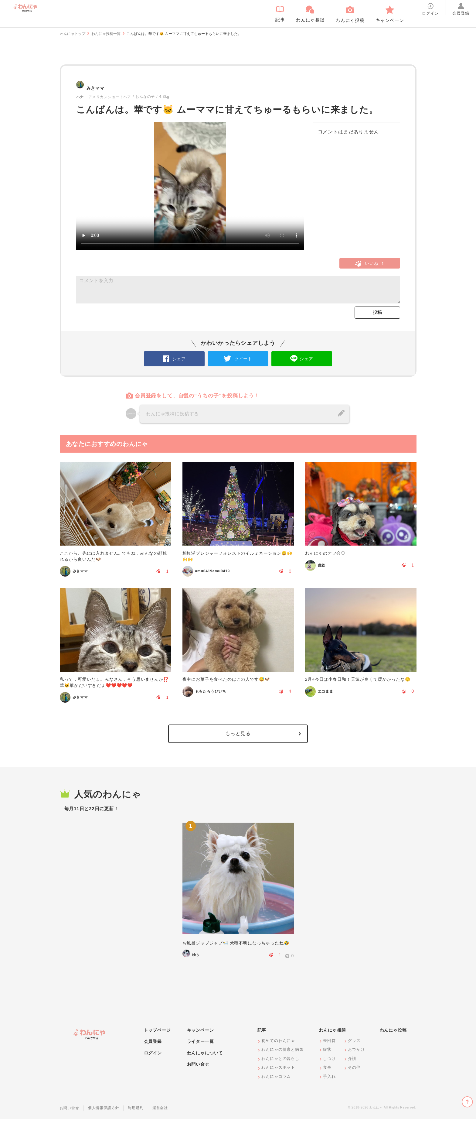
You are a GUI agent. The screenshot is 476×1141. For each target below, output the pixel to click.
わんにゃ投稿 (393, 1052)
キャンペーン (200, 1052)
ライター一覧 (200, 1063)
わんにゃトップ (72, 34)
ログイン (153, 1075)
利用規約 (135, 1130)
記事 (262, 1052)
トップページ (157, 1052)
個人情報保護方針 (103, 1130)
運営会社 (160, 1130)
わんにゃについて (205, 1075)
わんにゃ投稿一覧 (106, 34)
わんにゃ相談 (332, 1052)
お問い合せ (198, 1086)
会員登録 (153, 1063)
